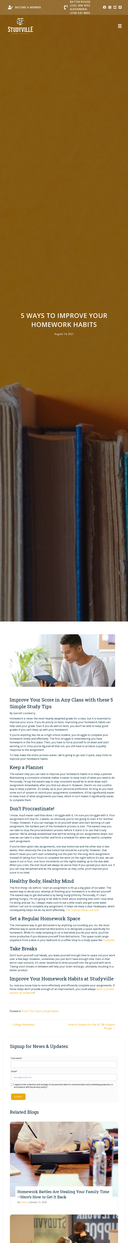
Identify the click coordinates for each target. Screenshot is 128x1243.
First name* (16, 1058)
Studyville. (109, 940)
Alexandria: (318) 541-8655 (80, 11)
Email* (14, 1071)
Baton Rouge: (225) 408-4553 (80, 3)
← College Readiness (22, 1024)
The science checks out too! (82, 910)
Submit (18, 1096)
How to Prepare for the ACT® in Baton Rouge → (91, 1026)
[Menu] (118, 26)
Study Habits (51, 1011)
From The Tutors (32, 1011)
